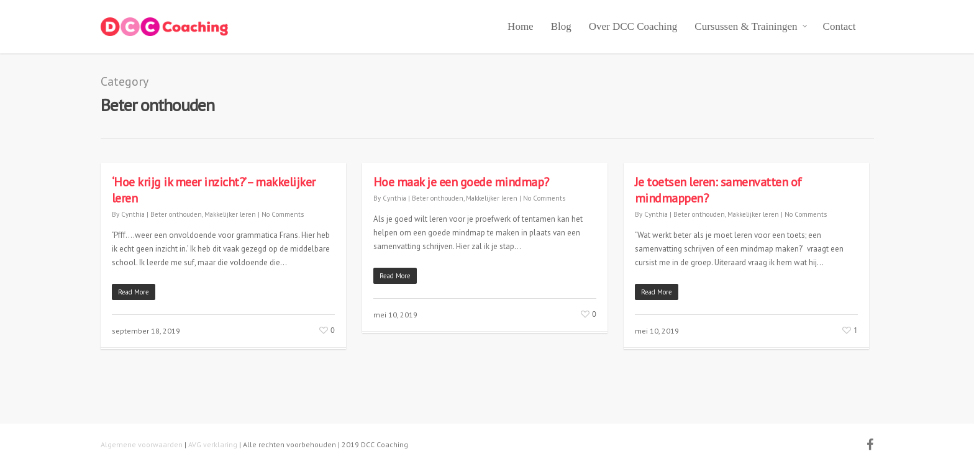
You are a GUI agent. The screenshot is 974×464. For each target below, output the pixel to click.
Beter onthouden (176, 214)
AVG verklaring (212, 444)
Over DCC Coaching (633, 26)
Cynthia (133, 214)
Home (520, 26)
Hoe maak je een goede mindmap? (461, 182)
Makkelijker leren (230, 214)
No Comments (283, 214)
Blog (561, 26)
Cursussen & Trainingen (751, 26)
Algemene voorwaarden (142, 444)
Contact (839, 26)
